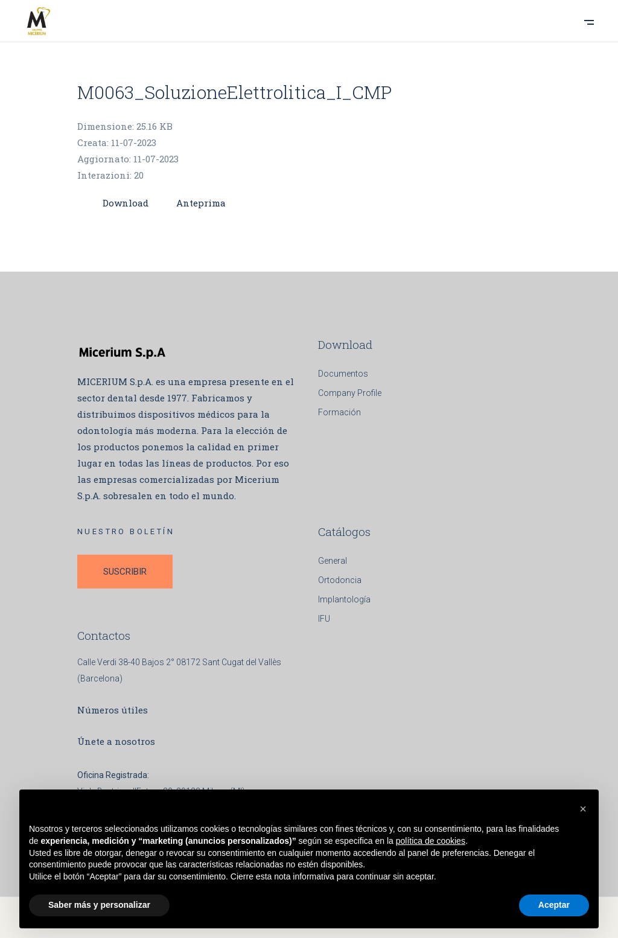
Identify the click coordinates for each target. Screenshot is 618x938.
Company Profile (349, 393)
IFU (324, 619)
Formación (339, 412)
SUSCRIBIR (125, 571)
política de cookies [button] (430, 841)
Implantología (344, 599)
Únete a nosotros (116, 741)
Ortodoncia (340, 580)
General (332, 561)
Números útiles (112, 710)
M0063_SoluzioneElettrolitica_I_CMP (234, 92)
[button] (583, 808)
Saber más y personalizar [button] (99, 905)
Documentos (343, 373)
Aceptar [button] (554, 905)
